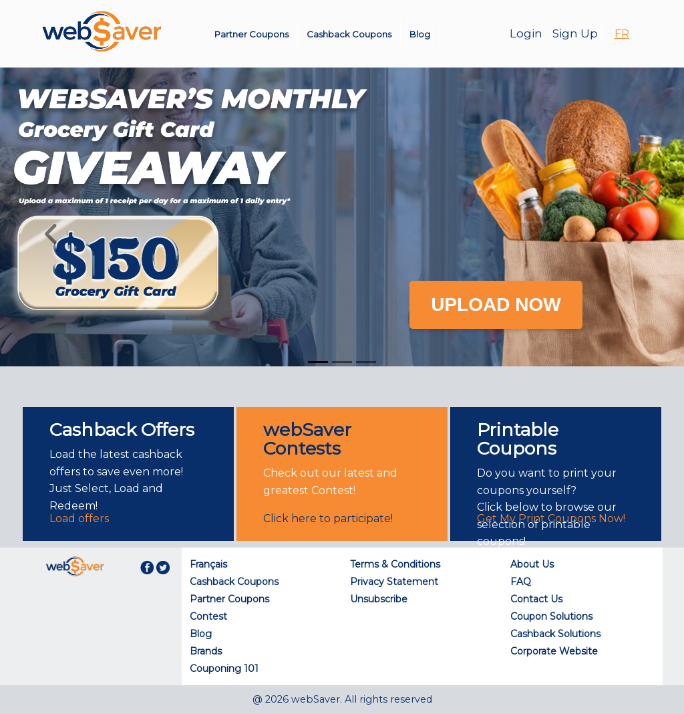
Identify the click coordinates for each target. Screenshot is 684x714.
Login (526, 33)
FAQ (520, 582)
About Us (532, 564)
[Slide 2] (342, 362)
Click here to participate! (328, 518)
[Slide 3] (366, 362)
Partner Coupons (251, 34)
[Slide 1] (318, 362)
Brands (206, 651)
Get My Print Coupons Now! (551, 518)
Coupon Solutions (551, 616)
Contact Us (536, 599)
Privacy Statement (394, 582)
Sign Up (575, 33)
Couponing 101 (224, 669)
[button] (51, 234)
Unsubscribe (378, 599)
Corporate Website (554, 651)
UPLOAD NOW (495, 304)
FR (622, 33)
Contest (208, 616)
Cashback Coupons (349, 34)
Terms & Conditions (395, 564)
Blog (419, 34)
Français (208, 564)
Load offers (79, 518)
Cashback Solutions (555, 634)
